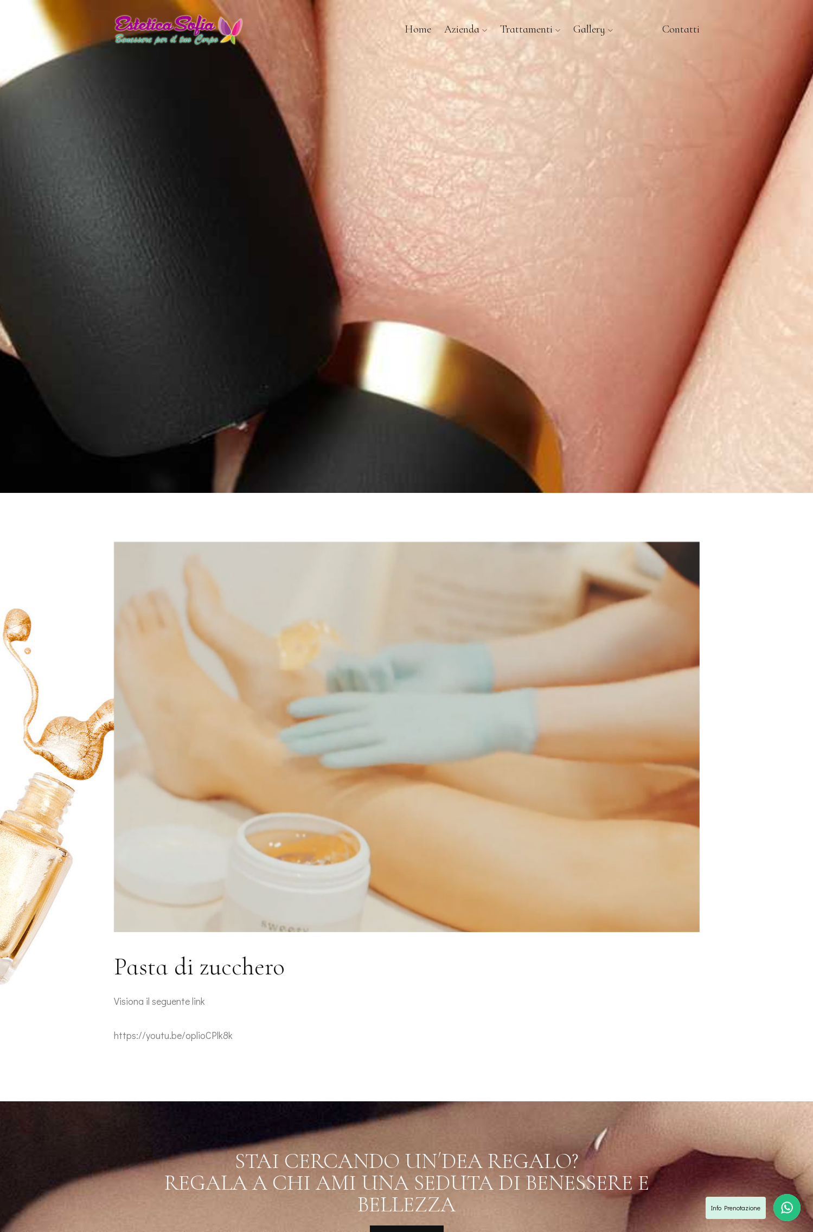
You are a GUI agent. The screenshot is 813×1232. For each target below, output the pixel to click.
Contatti (681, 29)
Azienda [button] (465, 29)
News (637, 29)
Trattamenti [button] (530, 29)
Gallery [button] (593, 29)
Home (418, 29)
